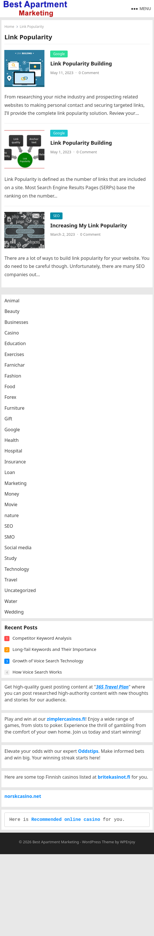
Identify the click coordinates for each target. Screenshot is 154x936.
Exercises (17, 360)
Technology (19, 575)
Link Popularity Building (82, 64)
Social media (20, 553)
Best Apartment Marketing (55, 923)
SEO (57, 217)
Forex (13, 403)
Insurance (18, 467)
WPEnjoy (127, 923)
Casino (14, 338)
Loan (12, 478)
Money (14, 499)
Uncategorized (23, 596)
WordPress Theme (98, 923)
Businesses (19, 328)
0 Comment (90, 74)
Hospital (16, 456)
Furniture (17, 414)
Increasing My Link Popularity (90, 226)
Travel (13, 585)
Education (18, 349)
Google (60, 55)
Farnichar (17, 371)
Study (13, 564)
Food (12, 392)
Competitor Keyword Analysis (44, 652)
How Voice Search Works (40, 686)
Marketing (18, 489)
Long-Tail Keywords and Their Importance (57, 663)
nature (14, 521)
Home (10, 28)
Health (14, 446)
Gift (11, 424)
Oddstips (91, 798)
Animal (14, 306)
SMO (12, 542)
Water (13, 607)
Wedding (16, 617)
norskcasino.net (25, 866)
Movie (13, 510)
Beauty (14, 317)
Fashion (15, 381)
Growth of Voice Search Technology (50, 675)
